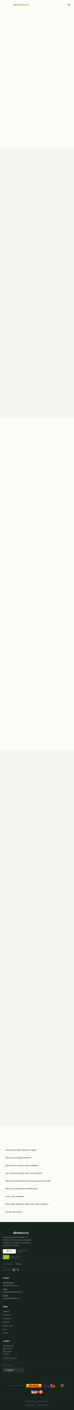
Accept (20, 1403)
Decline (9, 1403)
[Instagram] (18, 1270)
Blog (4, 1329)
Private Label (8, 1326)
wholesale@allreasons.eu (12, 1292)
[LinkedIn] (14, 1270)
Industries (6, 1315)
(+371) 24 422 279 (10, 1358)
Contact (6, 1333)
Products (6, 1311)
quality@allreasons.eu (11, 1298)
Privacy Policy (18, 1398)
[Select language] (13, 1370)
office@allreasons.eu (11, 1285)
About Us (6, 1322)
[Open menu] (69, 4)
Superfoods (7, 1318)
